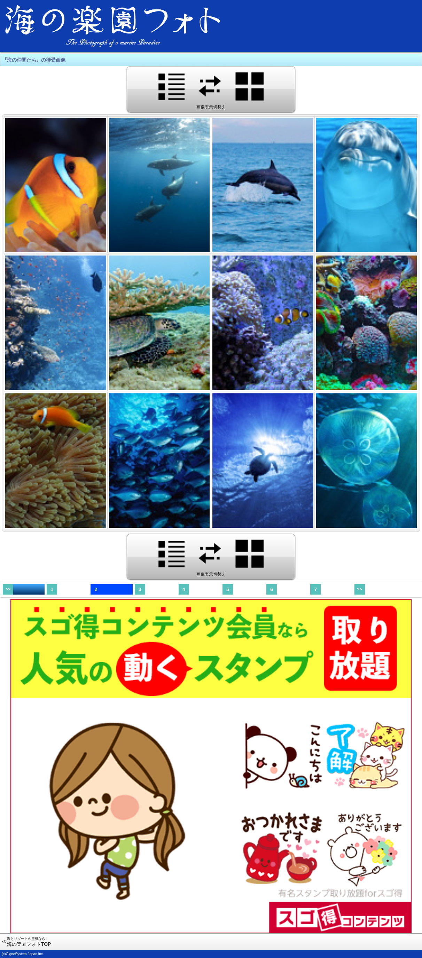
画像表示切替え (211, 88)
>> (8, 589)
